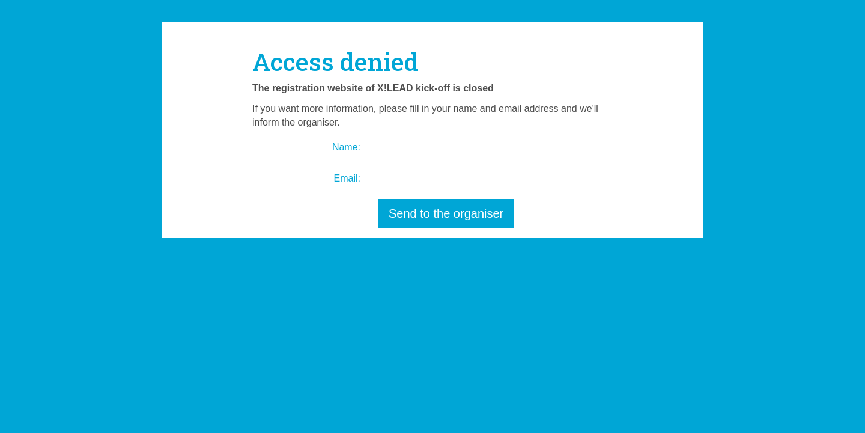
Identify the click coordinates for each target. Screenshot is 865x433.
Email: (347, 178)
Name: (346, 147)
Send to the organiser (446, 213)
